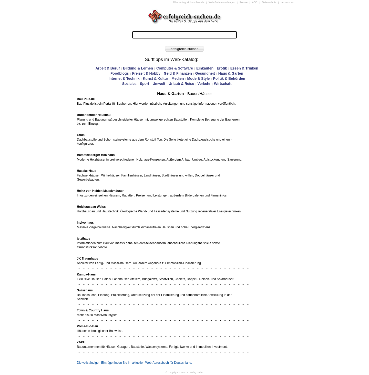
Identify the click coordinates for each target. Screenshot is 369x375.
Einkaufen (204, 68)
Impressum (287, 2)
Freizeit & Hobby (146, 73)
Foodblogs (119, 73)
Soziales (129, 84)
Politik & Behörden (229, 78)
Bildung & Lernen (138, 68)
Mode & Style (198, 78)
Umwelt (158, 84)
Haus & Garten (230, 73)
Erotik (222, 68)
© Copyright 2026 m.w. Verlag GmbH (184, 372)
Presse (244, 2)
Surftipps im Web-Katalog (171, 59)
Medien (177, 78)
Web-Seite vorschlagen (222, 2)
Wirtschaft (222, 84)
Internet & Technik (123, 78)
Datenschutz (269, 2)
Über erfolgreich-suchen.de (188, 2)
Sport (144, 84)
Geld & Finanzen (178, 73)
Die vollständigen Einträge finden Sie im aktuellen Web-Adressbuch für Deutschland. (134, 362)
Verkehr (204, 84)
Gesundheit (205, 73)
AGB (255, 2)
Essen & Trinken (244, 68)
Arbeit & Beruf (107, 68)
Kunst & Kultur (155, 78)
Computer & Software (174, 68)
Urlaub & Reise (181, 84)
